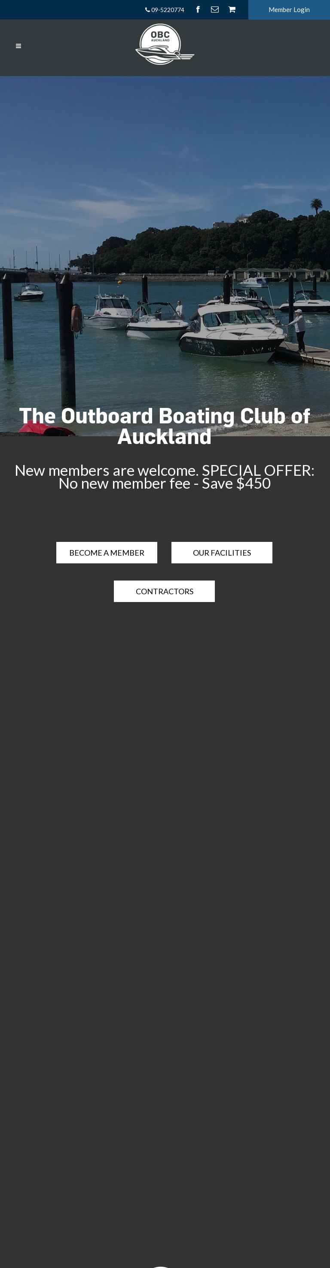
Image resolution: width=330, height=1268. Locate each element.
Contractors (164, 591)
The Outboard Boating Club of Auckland (164, 425)
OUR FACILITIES (222, 552)
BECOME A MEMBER (106, 552)
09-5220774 (164, 9)
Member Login (289, 9)
